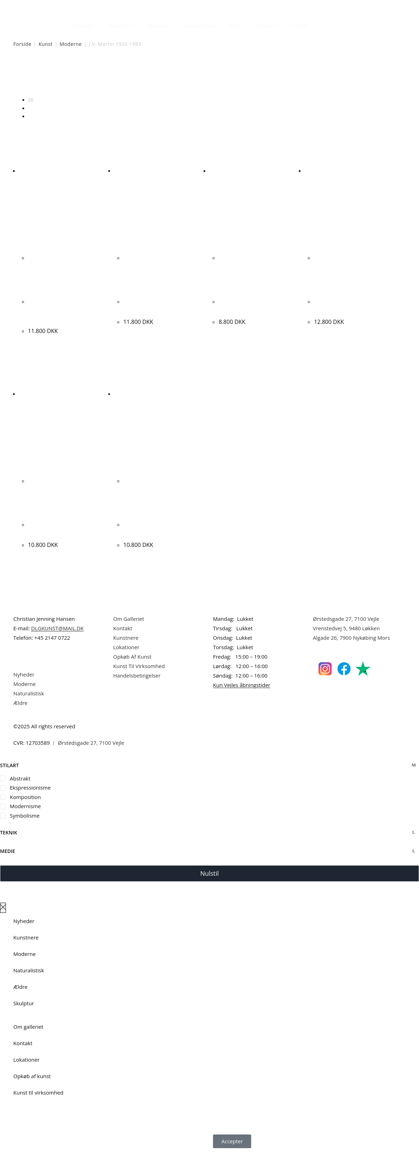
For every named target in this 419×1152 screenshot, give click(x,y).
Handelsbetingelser (136, 675)
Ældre (235, 25)
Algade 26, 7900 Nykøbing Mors (351, 637)
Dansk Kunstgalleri (45, 7)
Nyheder (83, 25)
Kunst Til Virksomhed (139, 665)
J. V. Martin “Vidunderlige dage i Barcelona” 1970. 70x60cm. (61, 310)
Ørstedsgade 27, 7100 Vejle (346, 618)
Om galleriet (28, 1026)
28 (30, 100)
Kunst (46, 44)
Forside (22, 44)
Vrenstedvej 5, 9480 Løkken (346, 628)
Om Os (299, 25)
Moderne (158, 25)
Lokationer (126, 647)
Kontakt (122, 628)
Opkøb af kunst (32, 1076)
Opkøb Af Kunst (132, 656)
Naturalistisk (199, 25)
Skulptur (267, 25)
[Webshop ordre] (209, 77)
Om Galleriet (128, 618)
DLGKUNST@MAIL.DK (57, 628)
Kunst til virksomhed (38, 1092)
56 (30, 108)
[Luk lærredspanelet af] (3, 908)
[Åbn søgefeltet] (319, 24)
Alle (32, 116)
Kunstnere (120, 25)
